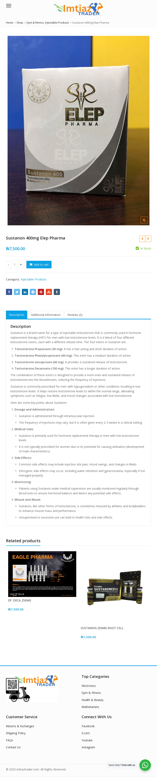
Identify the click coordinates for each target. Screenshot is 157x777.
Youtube (87, 740)
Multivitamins (90, 707)
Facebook (88, 726)
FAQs (9, 740)
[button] (147, 223)
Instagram (88, 747)
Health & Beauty (92, 700)
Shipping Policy (16, 733)
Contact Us (13, 747)
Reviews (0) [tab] (75, 315)
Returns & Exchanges (20, 726)
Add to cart (41, 265)
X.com (86, 733)
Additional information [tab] (46, 315)
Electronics (89, 686)
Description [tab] (16, 315)
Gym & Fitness (91, 693)
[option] (78, 130)
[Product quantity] (14, 264)
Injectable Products (33, 279)
